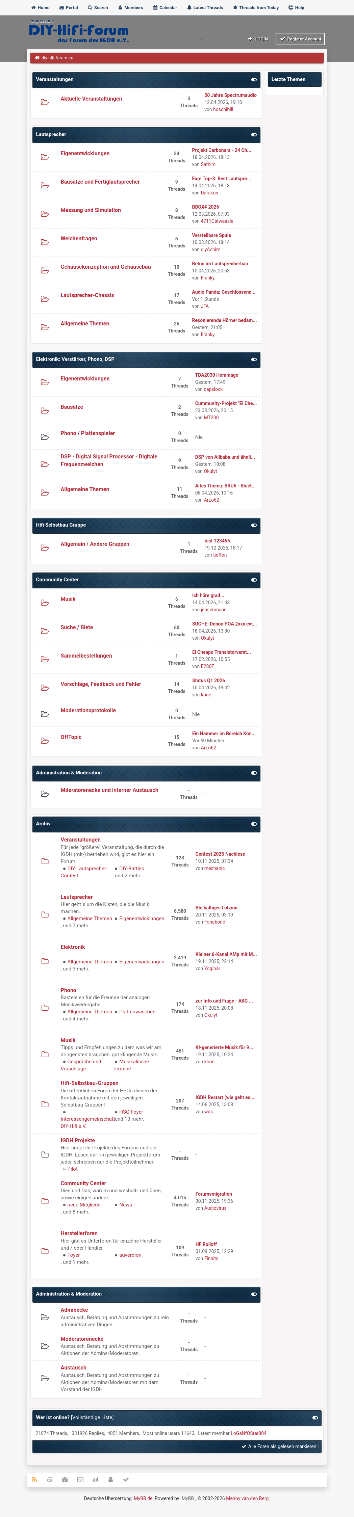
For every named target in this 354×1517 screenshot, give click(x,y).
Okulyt (210, 471)
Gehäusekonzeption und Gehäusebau (106, 267)
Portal (68, 7)
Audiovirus (215, 1208)
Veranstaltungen (55, 79)
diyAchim (210, 249)
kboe (206, 694)
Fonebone (214, 922)
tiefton (220, 555)
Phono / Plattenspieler (88, 433)
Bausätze (72, 407)
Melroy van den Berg (247, 1498)
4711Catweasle (217, 221)
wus (208, 1111)
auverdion (130, 1255)
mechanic (214, 868)
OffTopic (71, 737)
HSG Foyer (131, 1112)
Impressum (42, 20)
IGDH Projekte (78, 1140)
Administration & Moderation (69, 773)
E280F (207, 666)
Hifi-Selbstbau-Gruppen (90, 1083)
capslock (213, 389)
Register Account (300, 39)
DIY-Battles (131, 869)
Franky (207, 278)
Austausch (73, 1367)
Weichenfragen (79, 238)
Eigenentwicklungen (85, 153)
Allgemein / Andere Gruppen (95, 544)
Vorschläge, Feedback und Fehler (101, 684)
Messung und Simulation (91, 210)
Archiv (43, 824)
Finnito (211, 1258)
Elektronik (73, 947)
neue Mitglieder (85, 1205)
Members (130, 7)
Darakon (209, 192)
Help (296, 7)
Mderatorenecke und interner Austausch (109, 790)
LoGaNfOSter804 (249, 1433)
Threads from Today (255, 7)
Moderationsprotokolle (88, 710)
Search (97, 7)
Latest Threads (204, 7)
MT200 (211, 417)
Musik (68, 599)
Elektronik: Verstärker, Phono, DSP (75, 359)
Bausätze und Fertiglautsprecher (100, 182)
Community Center (57, 580)
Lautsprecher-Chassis (87, 295)
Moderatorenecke (82, 1339)
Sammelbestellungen (86, 656)
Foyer (74, 1255)
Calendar (164, 7)
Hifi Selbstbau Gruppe (61, 525)
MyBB (188, 1498)
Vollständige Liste (92, 1417)
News (125, 1205)
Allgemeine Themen (85, 323)
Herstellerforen (79, 1233)
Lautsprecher (51, 134)
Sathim (208, 164)
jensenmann (214, 609)
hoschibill (223, 109)
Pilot (73, 1169)
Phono (68, 990)
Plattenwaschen (137, 1012)
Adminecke (74, 1310)
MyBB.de (143, 1498)
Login (257, 39)
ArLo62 (211, 500)
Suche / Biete (77, 627)
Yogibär (212, 968)
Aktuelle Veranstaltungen (91, 99)
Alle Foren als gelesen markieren (278, 1446)
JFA (204, 306)
